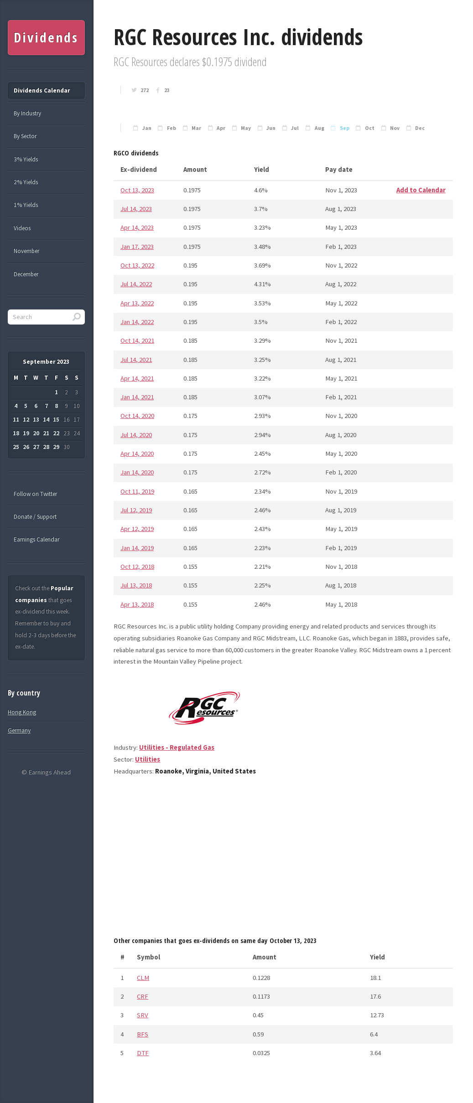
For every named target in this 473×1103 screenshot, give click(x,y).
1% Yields (26, 205)
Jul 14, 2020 (136, 435)
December (26, 274)
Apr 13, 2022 (137, 303)
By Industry (27, 113)
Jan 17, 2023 (137, 246)
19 (26, 433)
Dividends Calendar (42, 90)
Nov (395, 128)
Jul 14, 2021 (136, 360)
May (246, 128)
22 (56, 433)
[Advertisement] (283, 859)
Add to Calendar (421, 190)
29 (56, 447)
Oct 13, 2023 (137, 190)
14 (46, 419)
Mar (196, 128)
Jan (146, 128)
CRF (142, 996)
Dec (420, 128)
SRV (142, 1015)
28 (46, 447)
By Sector (25, 136)
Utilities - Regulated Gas (176, 747)
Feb (171, 128)
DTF (143, 1053)
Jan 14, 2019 (137, 548)
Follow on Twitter (35, 494)
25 (16, 447)
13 (36, 419)
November (26, 251)
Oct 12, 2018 (137, 566)
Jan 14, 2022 (137, 322)
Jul (295, 128)
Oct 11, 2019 (137, 491)
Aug (319, 128)
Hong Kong (22, 712)
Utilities (147, 759)
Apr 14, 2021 (137, 378)
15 (56, 419)
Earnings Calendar (36, 539)
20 (36, 433)
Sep (344, 128)
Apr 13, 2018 (137, 604)
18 (16, 433)
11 (16, 419)
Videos (22, 228)
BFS (142, 1034)
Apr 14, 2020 (137, 453)
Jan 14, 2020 (137, 472)
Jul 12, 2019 (136, 510)
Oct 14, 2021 (137, 340)
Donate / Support (35, 517)
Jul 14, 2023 (136, 209)
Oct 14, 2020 (137, 416)
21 (46, 433)
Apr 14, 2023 (137, 227)
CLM (143, 978)
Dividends (46, 37)
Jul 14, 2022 (136, 284)
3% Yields (26, 159)
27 (36, 447)
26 (26, 447)
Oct (369, 128)
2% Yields (26, 182)
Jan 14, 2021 (137, 397)
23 (167, 90)
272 (144, 90)
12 (26, 419)
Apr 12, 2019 (137, 529)
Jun (270, 128)
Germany (19, 730)
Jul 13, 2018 (136, 585)
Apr (221, 128)
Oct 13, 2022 (137, 265)
